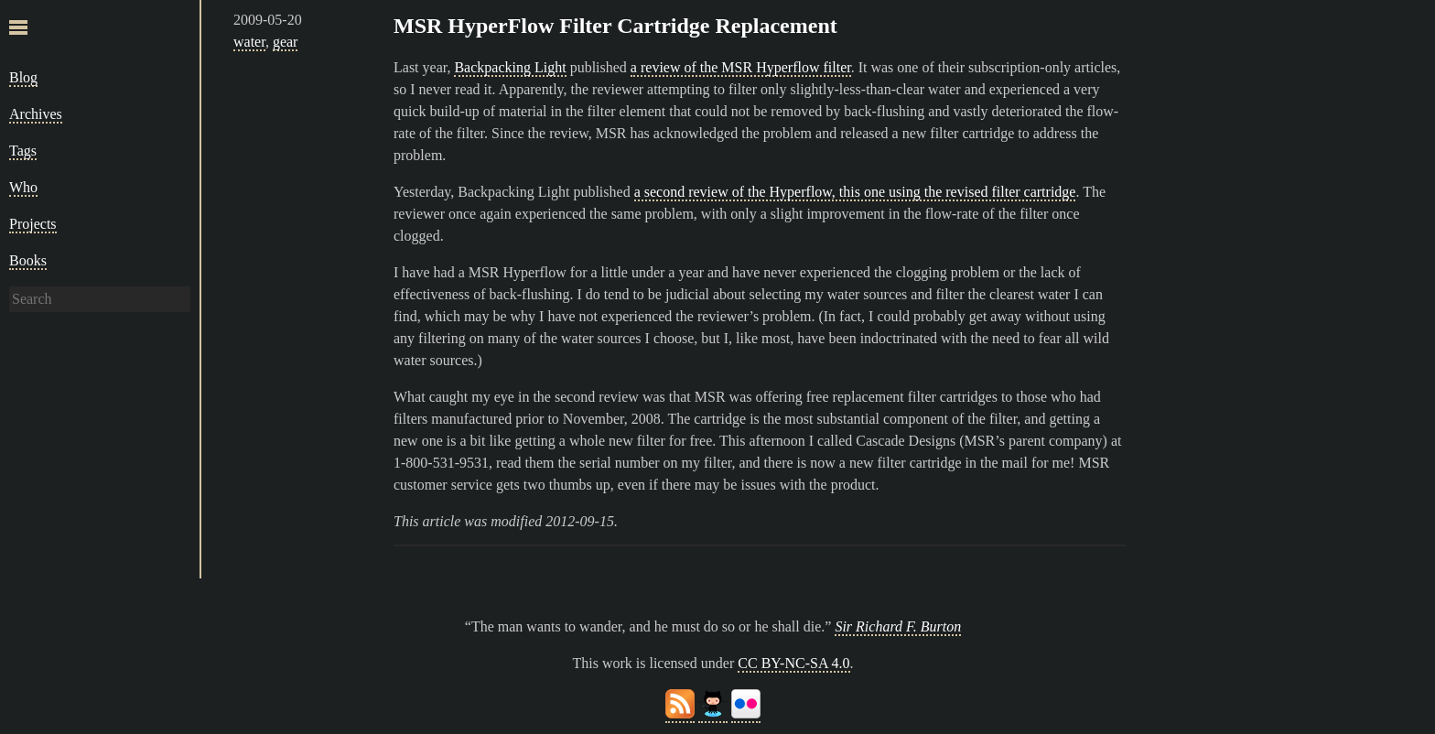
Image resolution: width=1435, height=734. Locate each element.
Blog (23, 77)
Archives (35, 114)
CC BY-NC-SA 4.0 (793, 663)
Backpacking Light (510, 67)
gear (285, 41)
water (249, 41)
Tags (23, 150)
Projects (33, 224)
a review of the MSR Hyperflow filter (741, 67)
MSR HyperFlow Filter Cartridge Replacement (615, 26)
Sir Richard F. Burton (898, 626)
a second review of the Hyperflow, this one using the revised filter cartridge (855, 192)
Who (23, 187)
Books (28, 260)
